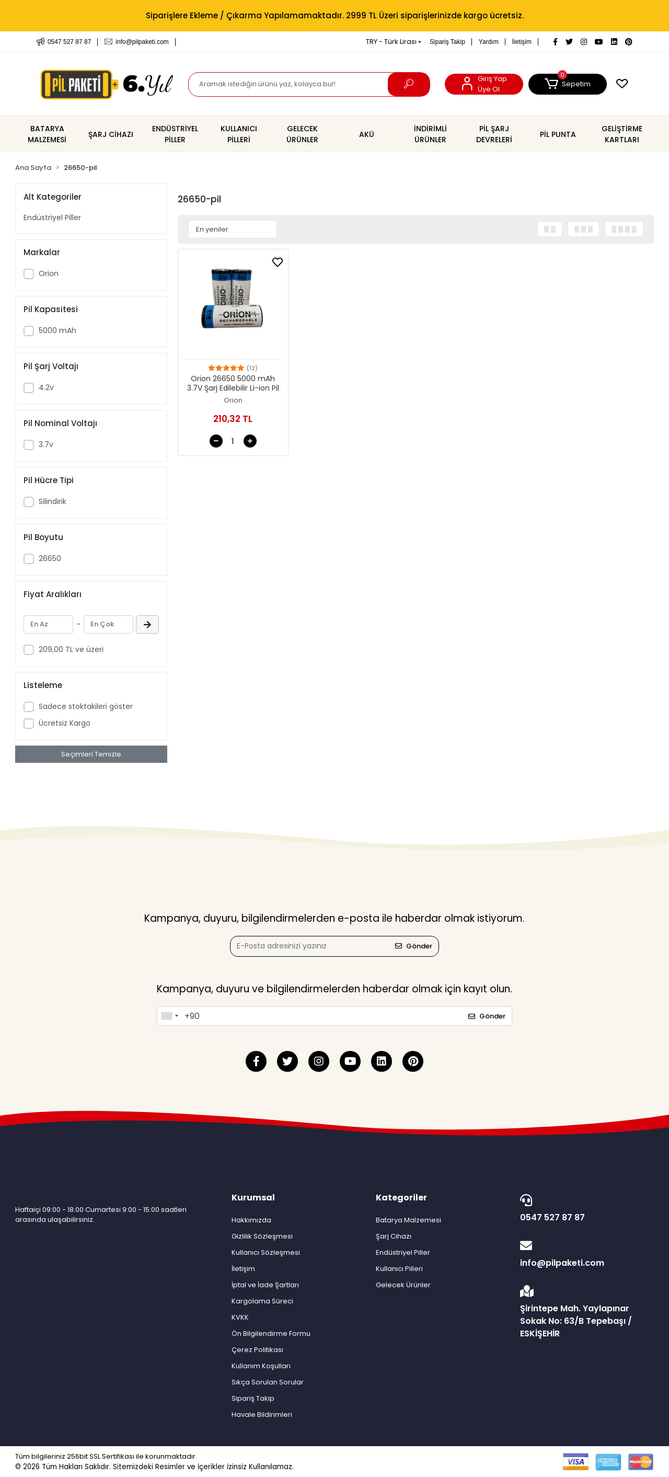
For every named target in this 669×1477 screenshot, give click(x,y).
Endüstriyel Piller (52, 217)
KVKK (240, 1317)
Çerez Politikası (257, 1350)
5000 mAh (57, 330)
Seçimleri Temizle (91, 754)
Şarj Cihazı (393, 1236)
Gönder (413, 946)
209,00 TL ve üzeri (71, 649)
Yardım (489, 41)
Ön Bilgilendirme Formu (271, 1333)
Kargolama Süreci (262, 1301)
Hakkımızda (251, 1220)
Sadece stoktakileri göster (86, 706)
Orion (49, 273)
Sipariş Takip (447, 41)
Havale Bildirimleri (262, 1414)
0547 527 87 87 (584, 1208)
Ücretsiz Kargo (64, 723)
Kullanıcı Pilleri (399, 1269)
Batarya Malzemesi (408, 1220)
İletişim (522, 41)
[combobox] (169, 1015)
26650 (50, 558)
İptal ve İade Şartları (265, 1285)
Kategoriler (401, 1198)
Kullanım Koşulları (261, 1366)
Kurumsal (253, 1198)
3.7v (46, 444)
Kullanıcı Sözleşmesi (266, 1252)
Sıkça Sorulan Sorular (268, 1382)
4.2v (46, 387)
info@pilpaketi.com (584, 1254)
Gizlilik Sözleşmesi (262, 1236)
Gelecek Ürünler (403, 1285)
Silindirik (52, 501)
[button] (567, 84)
